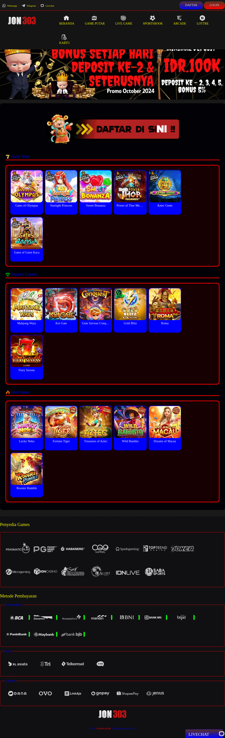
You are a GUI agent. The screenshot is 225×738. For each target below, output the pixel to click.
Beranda (66, 20)
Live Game (123, 20)
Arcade (179, 20)
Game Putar (95, 20)
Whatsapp (9, 5)
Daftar (191, 5)
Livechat (47, 5)
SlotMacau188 (103, 728)
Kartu (64, 39)
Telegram (29, 5)
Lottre (203, 20)
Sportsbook (153, 20)
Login (214, 5)
